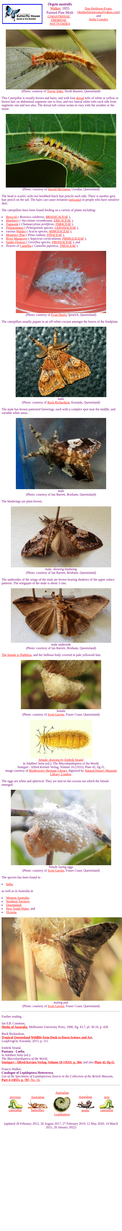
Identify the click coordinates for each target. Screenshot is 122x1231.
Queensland (13, 905)
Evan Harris (59, 314)
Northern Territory (17, 901)
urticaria (75, 199)
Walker (55, 8)
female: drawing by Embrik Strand (61, 758)
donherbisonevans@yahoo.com (98, 12)
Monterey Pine (15, 235)
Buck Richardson (58, 402)
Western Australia (17, 897)
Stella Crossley (98, 19)
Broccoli (11, 217)
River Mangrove (16, 238)
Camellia (26, 245)
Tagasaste (12, 224)
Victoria (11, 912)
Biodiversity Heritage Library (48, 770)
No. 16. (21, 1080)
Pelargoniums (15, 227)
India (9, 884)
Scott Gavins (56, 714)
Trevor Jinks (55, 91)
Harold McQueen (59, 189)
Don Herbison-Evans (98, 8)
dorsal (80, 98)
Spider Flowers (15, 242)
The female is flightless (17, 655)
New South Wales (17, 908)
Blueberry (12, 220)
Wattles (21, 231)
